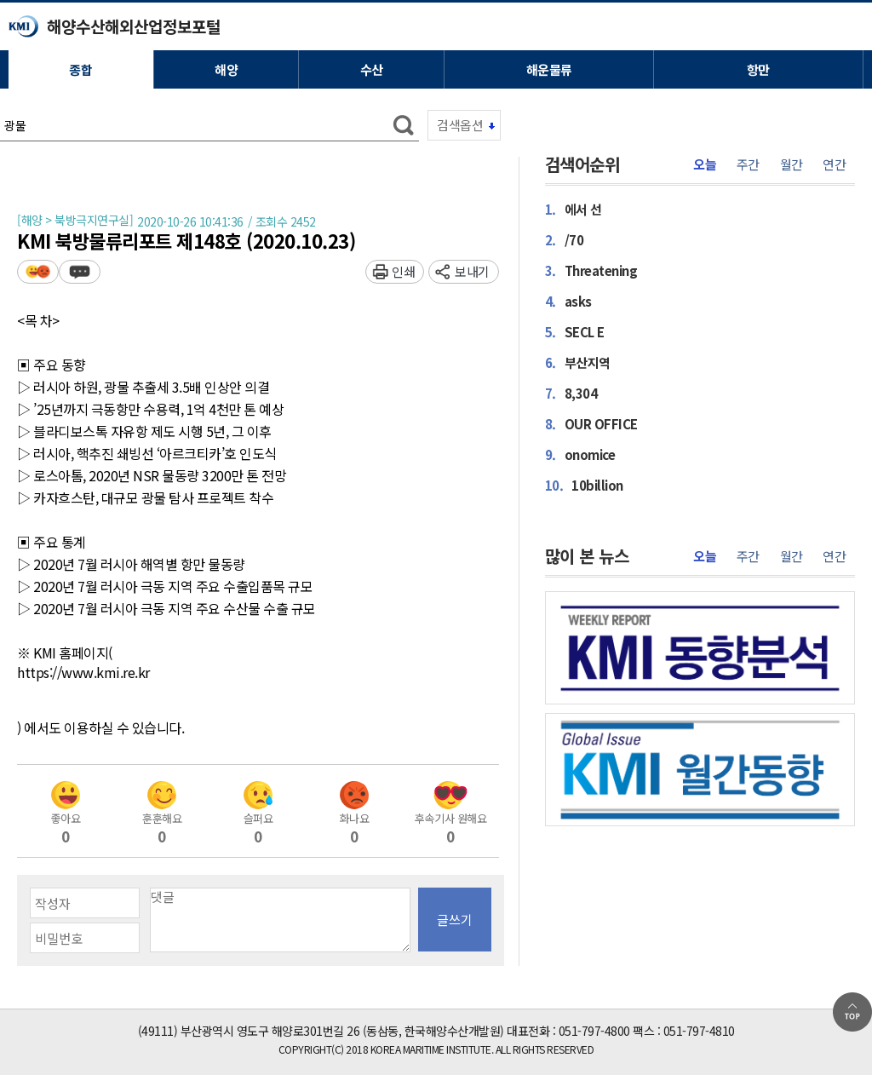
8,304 (571, 392)
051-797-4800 (594, 1030)
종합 (80, 69)
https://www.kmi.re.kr (83, 673)
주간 (748, 164)
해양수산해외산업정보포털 (134, 25)
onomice (580, 454)
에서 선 (573, 208)
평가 (37, 271)
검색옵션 (460, 125)
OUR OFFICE (591, 423)
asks (568, 300)
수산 (371, 69)
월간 (791, 164)
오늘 (704, 164)
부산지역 (578, 362)
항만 (758, 69)
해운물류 (549, 69)
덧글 (79, 271)
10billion (584, 484)
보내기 (472, 271)
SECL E (575, 331)
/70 (564, 239)
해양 (226, 69)
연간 (834, 164)
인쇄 (403, 271)
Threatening (591, 270)
